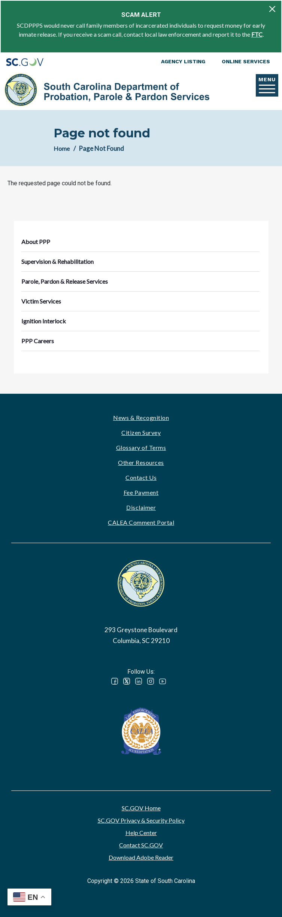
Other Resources (141, 462)
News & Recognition (141, 417)
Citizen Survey (141, 432)
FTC (257, 34)
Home (62, 148)
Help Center (141, 832)
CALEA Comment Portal (141, 522)
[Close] (272, 8)
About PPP (35, 241)
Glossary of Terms (141, 447)
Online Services (246, 61)
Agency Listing (183, 61)
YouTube (162, 681)
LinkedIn (138, 681)
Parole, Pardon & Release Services (64, 281)
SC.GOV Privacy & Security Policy (141, 820)
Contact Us (141, 477)
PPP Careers (37, 340)
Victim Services (41, 301)
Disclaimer (141, 507)
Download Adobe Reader (141, 857)
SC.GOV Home (141, 807)
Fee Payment (141, 492)
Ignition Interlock (43, 321)
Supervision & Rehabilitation (57, 261)
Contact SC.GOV (141, 845)
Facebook (114, 681)
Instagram (150, 681)
